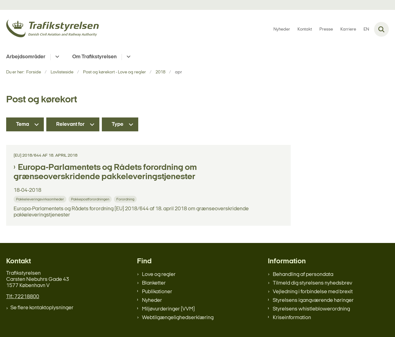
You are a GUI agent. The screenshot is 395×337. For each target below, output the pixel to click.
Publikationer (157, 291)
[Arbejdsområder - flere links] (56, 57)
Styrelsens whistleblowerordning (311, 309)
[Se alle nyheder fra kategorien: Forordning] (126, 199)
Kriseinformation (292, 317)
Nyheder (152, 300)
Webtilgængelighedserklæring (178, 317)
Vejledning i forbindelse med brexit (313, 291)
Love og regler (159, 274)
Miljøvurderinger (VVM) (168, 309)
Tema (22, 124)
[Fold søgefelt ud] (381, 29)
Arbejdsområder (25, 57)
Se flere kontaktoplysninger (41, 307)
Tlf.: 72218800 (22, 296)
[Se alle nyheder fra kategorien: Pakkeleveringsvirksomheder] (41, 199)
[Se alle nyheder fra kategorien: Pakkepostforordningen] (91, 199)
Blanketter (154, 283)
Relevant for (70, 124)
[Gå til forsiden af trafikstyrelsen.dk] (52, 29)
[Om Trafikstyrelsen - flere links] (128, 57)
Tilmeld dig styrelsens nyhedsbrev (312, 283)
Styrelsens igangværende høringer (313, 300)
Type (117, 124)
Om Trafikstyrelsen (94, 57)
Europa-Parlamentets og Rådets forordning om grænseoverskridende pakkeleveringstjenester (105, 172)
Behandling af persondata (303, 274)
